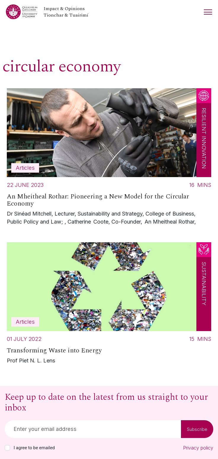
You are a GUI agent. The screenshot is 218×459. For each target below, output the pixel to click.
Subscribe (197, 429)
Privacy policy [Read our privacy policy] (198, 448)
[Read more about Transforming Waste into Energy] (109, 304)
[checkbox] (7, 447)
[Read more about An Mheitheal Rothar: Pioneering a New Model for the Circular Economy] (109, 158)
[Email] (93, 429)
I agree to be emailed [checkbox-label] (34, 447)
